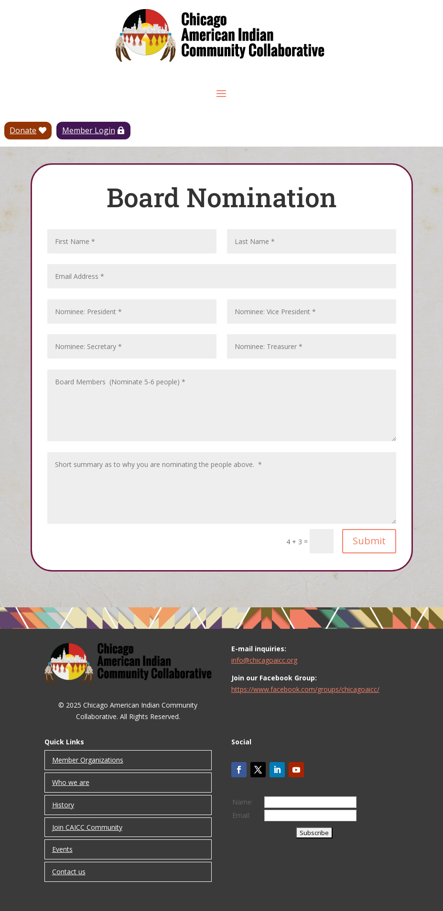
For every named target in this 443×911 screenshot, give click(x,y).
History (63, 804)
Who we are (70, 782)
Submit (369, 540)
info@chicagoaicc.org (264, 660)
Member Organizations (87, 759)
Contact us (69, 871)
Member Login (88, 130)
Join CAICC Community (87, 827)
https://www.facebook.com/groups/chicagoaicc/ (305, 689)
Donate (23, 130)
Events (62, 849)
